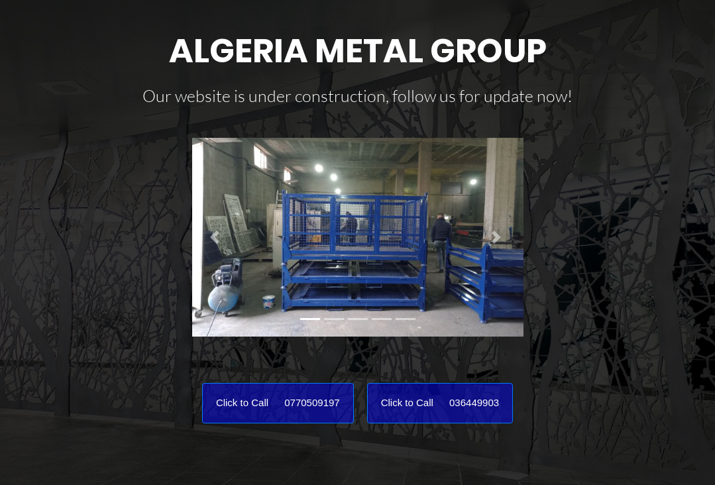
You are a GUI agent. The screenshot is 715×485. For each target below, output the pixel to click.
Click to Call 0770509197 (278, 402)
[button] (217, 237)
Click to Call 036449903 (440, 402)
